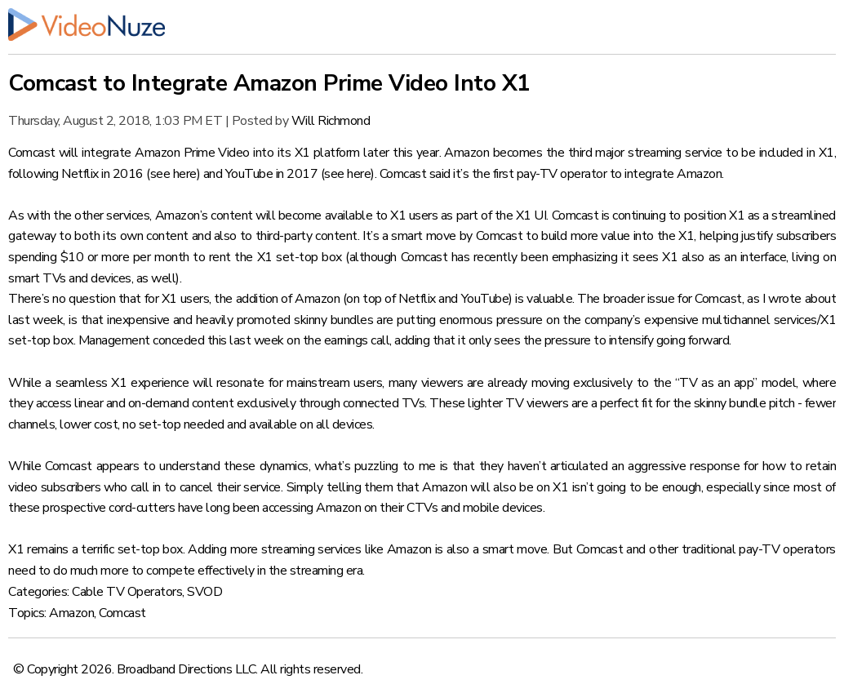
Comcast (122, 613)
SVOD (204, 592)
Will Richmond (331, 121)
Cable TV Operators (127, 592)
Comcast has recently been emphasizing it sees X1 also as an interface (594, 257)
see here (173, 174)
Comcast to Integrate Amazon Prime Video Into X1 (269, 83)
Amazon (71, 613)
